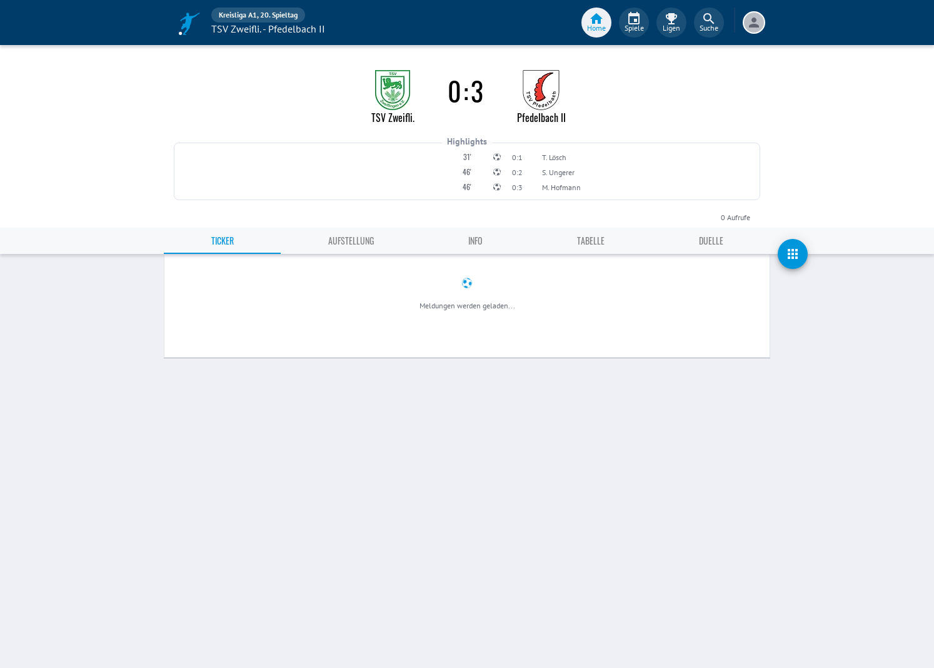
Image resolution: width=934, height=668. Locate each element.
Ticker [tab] (222, 240)
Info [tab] (475, 240)
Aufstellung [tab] (351, 240)
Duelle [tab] (711, 240)
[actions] (793, 254)
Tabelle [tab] (591, 240)
